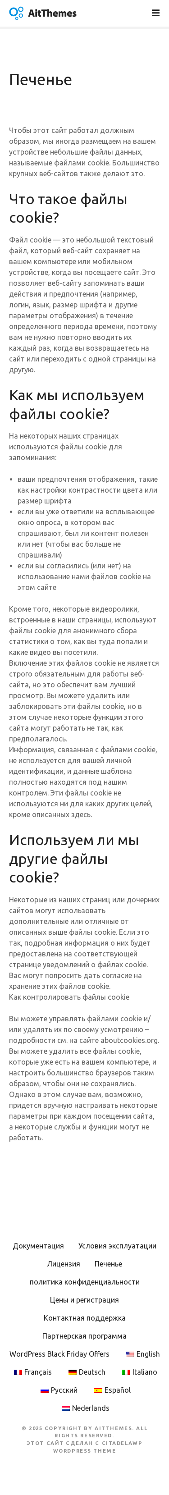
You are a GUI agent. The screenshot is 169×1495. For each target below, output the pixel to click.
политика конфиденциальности (85, 1282)
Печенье (108, 1264)
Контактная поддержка (85, 1318)
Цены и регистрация (84, 1300)
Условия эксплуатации (117, 1246)
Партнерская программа (84, 1336)
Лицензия (63, 1264)
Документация (38, 1246)
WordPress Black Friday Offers (59, 1354)
